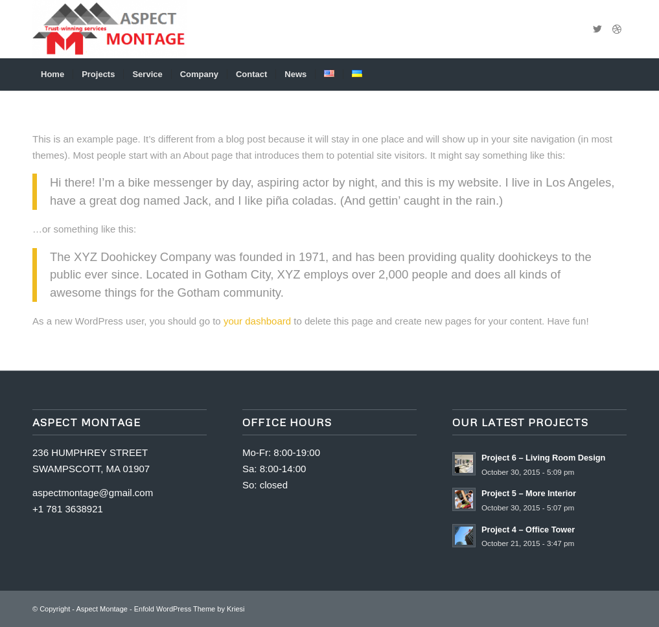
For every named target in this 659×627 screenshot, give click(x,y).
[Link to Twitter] (597, 29)
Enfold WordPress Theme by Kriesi (189, 609)
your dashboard (257, 320)
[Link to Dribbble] (617, 29)
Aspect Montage (102, 609)
